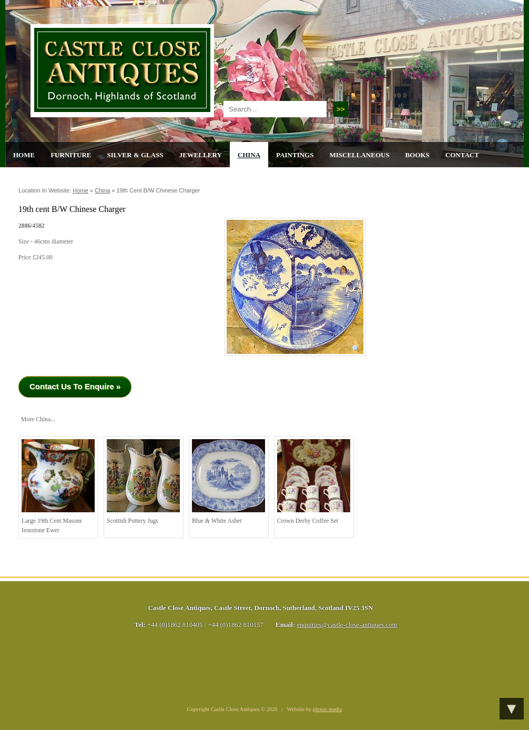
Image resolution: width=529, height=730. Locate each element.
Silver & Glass (135, 155)
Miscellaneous (359, 155)
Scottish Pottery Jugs (143, 481)
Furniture (70, 155)
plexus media (327, 709)
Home (24, 155)
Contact (462, 155)
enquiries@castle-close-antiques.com (347, 624)
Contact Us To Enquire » (74, 386)
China (249, 155)
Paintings (294, 155)
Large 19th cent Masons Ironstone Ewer (58, 486)
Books (417, 155)
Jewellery (200, 155)
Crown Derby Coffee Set (313, 481)
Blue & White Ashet (228, 481)
